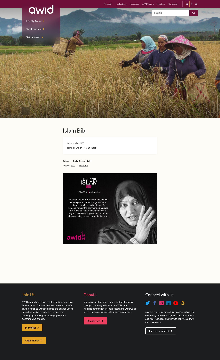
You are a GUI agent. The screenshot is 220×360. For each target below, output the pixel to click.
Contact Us (173, 4)
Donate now (93, 320)
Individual (30, 327)
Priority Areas (33, 21)
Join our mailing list (159, 330)
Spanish (92, 148)
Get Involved (33, 37)
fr (191, 4)
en (187, 4)
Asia (73, 166)
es (196, 4)
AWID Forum (148, 4)
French (85, 148)
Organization (32, 340)
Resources (134, 4)
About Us (108, 4)
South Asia (83, 166)
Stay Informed (34, 29)
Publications (121, 4)
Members (161, 4)
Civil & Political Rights (82, 161)
